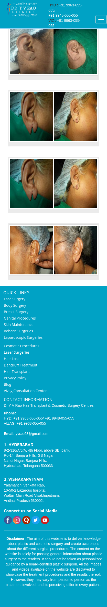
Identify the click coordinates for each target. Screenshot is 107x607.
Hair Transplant (17, 371)
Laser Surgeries (16, 352)
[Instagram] (17, 523)
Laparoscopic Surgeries (23, 337)
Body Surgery (15, 305)
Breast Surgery (16, 311)
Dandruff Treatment (20, 365)
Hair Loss (11, 358)
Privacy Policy (15, 377)
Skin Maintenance (19, 324)
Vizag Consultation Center (25, 390)
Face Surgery (14, 298)
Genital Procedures (20, 318)
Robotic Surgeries (18, 331)
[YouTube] (45, 523)
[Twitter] (36, 523)
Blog (7, 384)
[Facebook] (8, 523)
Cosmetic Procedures (21, 345)
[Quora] (26, 523)
